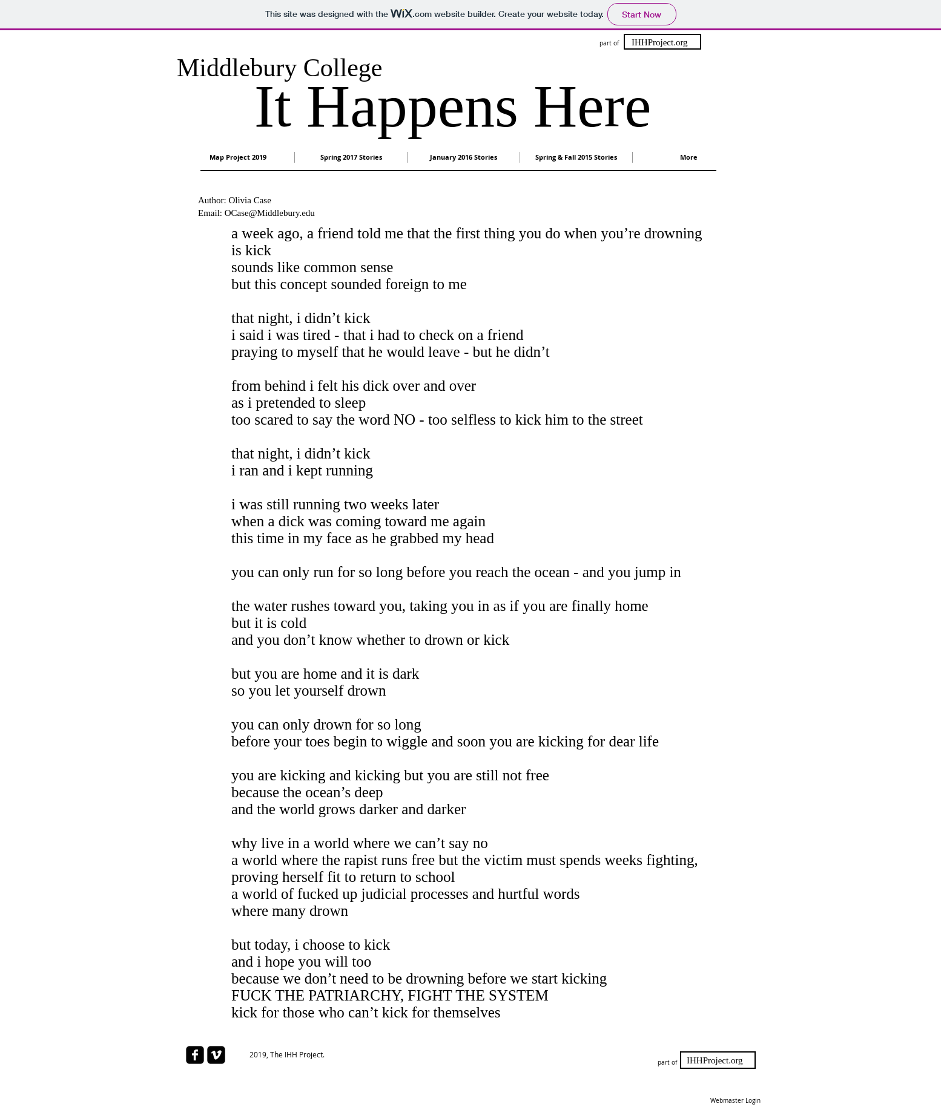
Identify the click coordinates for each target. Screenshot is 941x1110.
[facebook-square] (195, 1055)
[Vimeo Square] (216, 1055)
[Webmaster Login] (735, 1101)
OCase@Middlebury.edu (270, 213)
